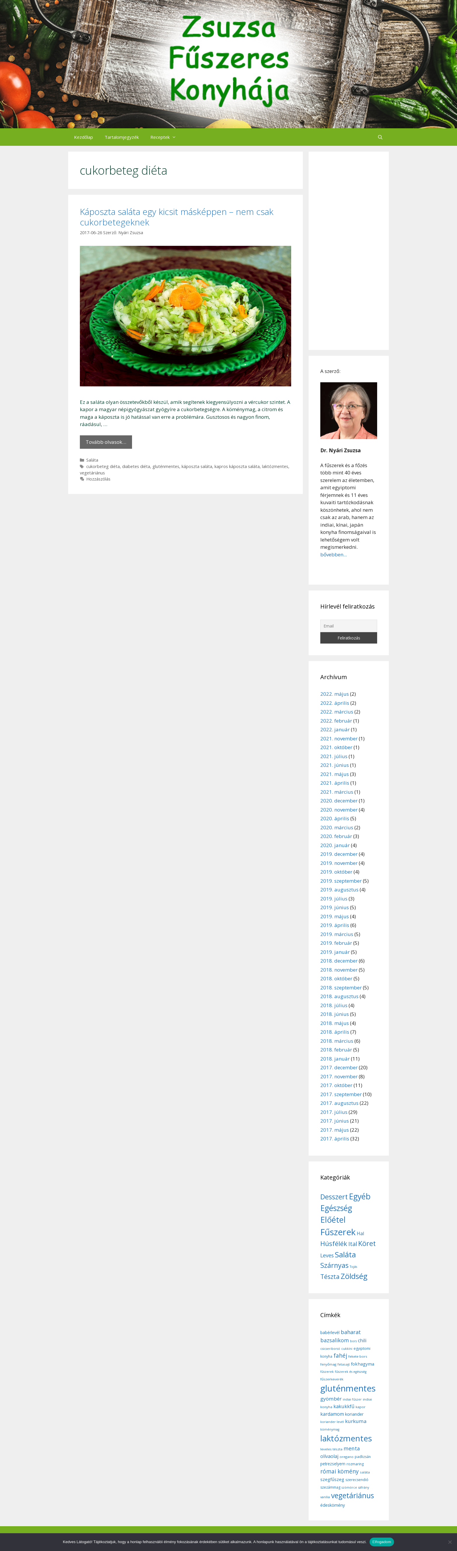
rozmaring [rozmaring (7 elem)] (355, 1463)
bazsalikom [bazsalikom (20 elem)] (334, 1340)
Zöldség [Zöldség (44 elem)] (354, 1276)
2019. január (335, 952)
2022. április (334, 703)
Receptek (166, 137)
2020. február (336, 836)
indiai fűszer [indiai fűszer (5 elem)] (352, 1399)
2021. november (339, 738)
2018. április (334, 1031)
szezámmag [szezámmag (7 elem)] (330, 1487)
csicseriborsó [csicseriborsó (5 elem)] (330, 1349)
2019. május (334, 916)
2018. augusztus (339, 996)
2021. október (336, 747)
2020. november (339, 809)
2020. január (335, 845)
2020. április (334, 818)
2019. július (333, 898)
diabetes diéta (136, 466)
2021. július (333, 756)
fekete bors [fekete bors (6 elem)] (357, 1356)
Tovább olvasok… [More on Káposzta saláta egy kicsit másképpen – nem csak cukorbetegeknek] (106, 442)
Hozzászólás (98, 479)
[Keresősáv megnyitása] (380, 137)
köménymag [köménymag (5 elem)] (329, 1429)
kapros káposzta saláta (237, 466)
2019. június (334, 907)
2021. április (334, 782)
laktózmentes (275, 466)
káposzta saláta (197, 466)
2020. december (339, 800)
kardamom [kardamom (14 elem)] (332, 1414)
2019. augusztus (339, 889)
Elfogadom (381, 1542)
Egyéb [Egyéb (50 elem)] (359, 1196)
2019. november (339, 863)
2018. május (334, 1023)
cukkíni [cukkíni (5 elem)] (346, 1349)
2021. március (336, 791)
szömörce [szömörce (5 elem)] (349, 1487)
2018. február (336, 1049)
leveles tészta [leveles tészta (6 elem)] (331, 1449)
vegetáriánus (92, 473)
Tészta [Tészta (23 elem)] (330, 1276)
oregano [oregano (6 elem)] (347, 1456)
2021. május (334, 774)
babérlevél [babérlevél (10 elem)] (330, 1332)
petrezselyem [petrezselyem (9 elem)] (332, 1463)
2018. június (334, 1014)
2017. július (333, 1112)
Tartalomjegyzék (122, 137)
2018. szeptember (341, 987)
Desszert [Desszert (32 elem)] (334, 1196)
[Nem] (450, 1542)
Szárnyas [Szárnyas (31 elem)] (334, 1265)
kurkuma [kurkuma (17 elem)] (356, 1421)
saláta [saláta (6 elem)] (365, 1472)
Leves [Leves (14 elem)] (327, 1255)
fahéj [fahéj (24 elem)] (340, 1355)
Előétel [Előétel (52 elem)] (333, 1219)
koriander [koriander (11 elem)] (354, 1414)
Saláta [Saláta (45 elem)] (345, 1254)
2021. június (334, 765)
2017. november (339, 1076)
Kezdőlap (83, 137)
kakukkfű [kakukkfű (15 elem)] (343, 1406)
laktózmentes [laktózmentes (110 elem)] (346, 1438)
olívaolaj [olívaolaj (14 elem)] (329, 1456)
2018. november (339, 969)
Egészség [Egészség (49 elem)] (336, 1208)
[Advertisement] (348, 250)
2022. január (335, 729)
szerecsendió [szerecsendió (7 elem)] (356, 1479)
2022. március (336, 711)
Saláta (92, 460)
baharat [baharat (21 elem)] (351, 1332)
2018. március (336, 1040)
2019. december (339, 854)
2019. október (336, 871)
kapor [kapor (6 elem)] (360, 1407)
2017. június (334, 1120)
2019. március (336, 934)
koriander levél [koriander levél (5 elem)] (332, 1422)
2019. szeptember (341, 880)
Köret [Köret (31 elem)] (367, 1243)
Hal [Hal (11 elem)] (360, 1233)
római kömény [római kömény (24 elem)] (339, 1471)
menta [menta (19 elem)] (352, 1448)
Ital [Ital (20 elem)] (352, 1244)
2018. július (333, 1005)
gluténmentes (165, 466)
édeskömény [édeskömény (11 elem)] (332, 1505)
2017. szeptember (341, 1094)
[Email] (348, 626)
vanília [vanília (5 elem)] (325, 1497)
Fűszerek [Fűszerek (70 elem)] (338, 1232)
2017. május (334, 1129)
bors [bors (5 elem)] (353, 1341)
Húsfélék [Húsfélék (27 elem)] (333, 1243)
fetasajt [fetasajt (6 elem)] (344, 1364)
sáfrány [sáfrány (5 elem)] (363, 1487)
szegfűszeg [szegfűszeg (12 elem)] (332, 1479)
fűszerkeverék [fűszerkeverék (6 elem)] (331, 1379)
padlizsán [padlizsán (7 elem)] (363, 1456)
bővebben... (333, 554)
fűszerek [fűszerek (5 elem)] (327, 1372)
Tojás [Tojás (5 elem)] (353, 1267)
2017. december (339, 1067)
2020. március (336, 827)
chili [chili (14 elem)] (362, 1340)
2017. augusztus (339, 1103)
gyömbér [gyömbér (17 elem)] (331, 1398)
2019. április (334, 925)
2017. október (336, 1085)
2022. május (334, 693)
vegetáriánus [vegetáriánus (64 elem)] (352, 1495)
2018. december (339, 960)
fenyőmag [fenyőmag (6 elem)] (328, 1364)
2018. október (336, 978)
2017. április (334, 1138)
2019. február (336, 943)
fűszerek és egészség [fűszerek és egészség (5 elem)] (350, 1372)
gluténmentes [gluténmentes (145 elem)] (348, 1388)
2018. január (335, 1058)
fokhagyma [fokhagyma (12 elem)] (362, 1364)
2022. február (336, 720)
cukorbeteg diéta (103, 466)
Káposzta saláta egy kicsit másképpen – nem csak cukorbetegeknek (176, 217)
